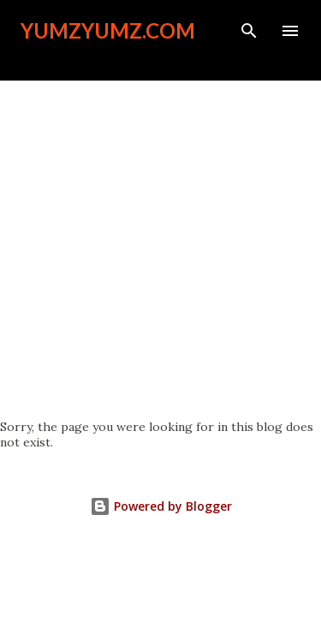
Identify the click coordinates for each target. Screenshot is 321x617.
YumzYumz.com (108, 30)
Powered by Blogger (161, 506)
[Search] (249, 31)
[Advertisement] (160, 249)
